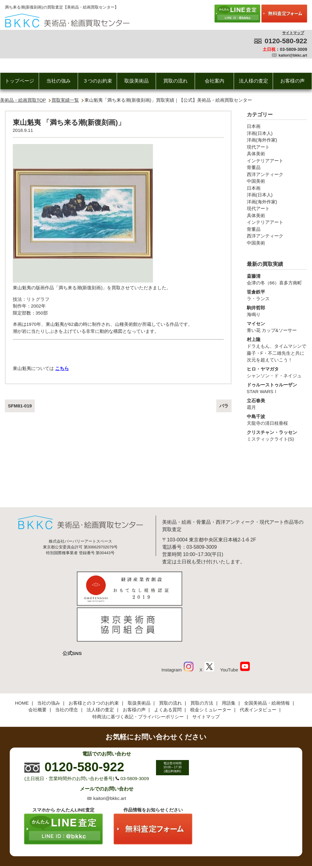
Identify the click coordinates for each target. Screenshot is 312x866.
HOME (22, 662)
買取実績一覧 (65, 100)
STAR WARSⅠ (277, 388)
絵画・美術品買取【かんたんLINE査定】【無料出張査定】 (67, 20)
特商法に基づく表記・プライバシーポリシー (138, 676)
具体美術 (256, 153)
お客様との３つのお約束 (94, 662)
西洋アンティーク (265, 174)
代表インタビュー (258, 669)
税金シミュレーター (210, 669)
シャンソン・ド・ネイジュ (277, 372)
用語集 (229, 662)
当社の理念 (66, 669)
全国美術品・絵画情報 (267, 662)
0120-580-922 (286, 41)
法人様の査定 (253, 80)
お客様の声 (292, 80)
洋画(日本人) (260, 133)
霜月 (277, 403)
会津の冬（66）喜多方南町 (277, 279)
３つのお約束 (97, 80)
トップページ (19, 80)
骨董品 (254, 167)
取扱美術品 (136, 80)
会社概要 (37, 669)
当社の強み (58, 80)
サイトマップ (293, 33)
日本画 (254, 126)
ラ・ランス (277, 295)
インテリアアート (265, 160)
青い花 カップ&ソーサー (277, 326)
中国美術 (256, 181)
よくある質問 (168, 669)
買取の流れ (175, 80)
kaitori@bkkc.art (292, 55)
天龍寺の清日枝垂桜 (277, 419)
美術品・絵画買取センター (146, 843)
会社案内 (214, 80)
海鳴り (277, 311)
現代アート (258, 147)
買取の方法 (201, 662)
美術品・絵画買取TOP (23, 100)
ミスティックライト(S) (277, 435)
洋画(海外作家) (262, 140)
